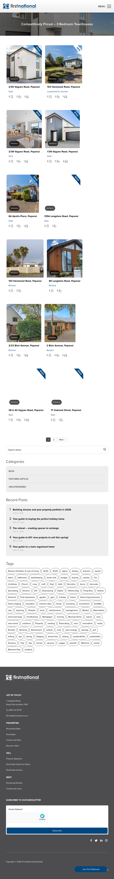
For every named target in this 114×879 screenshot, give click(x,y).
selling (103, 629)
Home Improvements (90, 597)
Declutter (70, 584)
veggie (49, 643)
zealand (11, 649)
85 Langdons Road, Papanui (64, 281)
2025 (54, 571)
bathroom (21, 577)
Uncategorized (17, 486)
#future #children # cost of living (23, 571)
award (97, 571)
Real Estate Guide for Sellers (18, 764)
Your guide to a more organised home (33, 546)
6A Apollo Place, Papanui (22, 216)
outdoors (26, 623)
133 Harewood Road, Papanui (62, 87)
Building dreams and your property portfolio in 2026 (42, 509)
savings (84, 629)
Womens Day (98, 643)
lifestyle (31, 610)
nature (89, 616)
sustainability (68, 636)
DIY (35, 590)
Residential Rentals (14, 783)
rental (99, 623)
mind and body (15, 616)
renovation (87, 623)
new (98, 616)
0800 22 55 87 (13, 710)
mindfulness (32, 616)
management (71, 610)
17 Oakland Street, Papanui (65, 410)
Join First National (90, 869)
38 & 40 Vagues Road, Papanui (25, 410)
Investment (84, 603)
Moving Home (74, 616)
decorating (13, 590)
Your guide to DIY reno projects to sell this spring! (40, 537)
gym (52, 597)
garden (42, 597)
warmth (60, 643)
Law (9, 610)
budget (63, 577)
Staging (29, 636)
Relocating (64, 623)
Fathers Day (73, 590)
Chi (95, 577)
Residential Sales (13, 728)
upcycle (38, 643)
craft (43, 584)
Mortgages (47, 616)
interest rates (45, 603)
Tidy (10, 643)
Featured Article (18, 478)
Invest (58, 603)
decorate (93, 584)
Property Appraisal (13, 758)
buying (75, 577)
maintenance (54, 610)
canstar (85, 577)
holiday (62, 597)
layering (19, 610)
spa (9, 636)
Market (85, 610)
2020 (45, 571)
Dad (51, 584)
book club (51, 577)
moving (60, 616)
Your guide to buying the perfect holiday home (38, 519)
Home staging (14, 603)
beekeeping (36, 577)
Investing (70, 603)
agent (64, 571)
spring (18, 636)
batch (10, 577)
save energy (71, 629)
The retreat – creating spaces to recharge (36, 528)
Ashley (75, 571)
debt (60, 584)
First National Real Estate (32, 861)
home (72, 597)
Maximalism (98, 610)
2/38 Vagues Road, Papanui (23, 151)
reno (75, 623)
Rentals (11, 629)
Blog (11, 471)
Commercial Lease (13, 788)
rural (59, 629)
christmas (12, 584)
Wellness (72, 643)
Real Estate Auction (14, 770)
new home (13, 623)
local (42, 610)
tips (17, 643)
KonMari (97, 603)
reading (50, 623)
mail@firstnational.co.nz (17, 715)
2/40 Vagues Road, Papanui (23, 87)
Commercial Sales (13, 740)
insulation (29, 603)
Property (39, 623)
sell (94, 629)
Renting (23, 629)
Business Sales (12, 745)
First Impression (27, 597)
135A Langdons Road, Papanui (60, 216)
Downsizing (47, 590)
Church (24, 584)
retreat (49, 629)
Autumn (86, 571)
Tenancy (98, 636)
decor (82, 584)
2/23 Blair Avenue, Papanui (23, 345)
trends (27, 643)
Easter (60, 590)
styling (54, 636)
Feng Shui (88, 590)
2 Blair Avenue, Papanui (59, 345)
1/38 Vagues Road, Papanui (61, 151)
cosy (34, 584)
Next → (62, 439)
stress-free (42, 636)
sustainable (84, 636)
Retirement (36, 629)
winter (84, 643)
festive (100, 590)
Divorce (26, 590)
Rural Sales (10, 734)
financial (12, 597)
